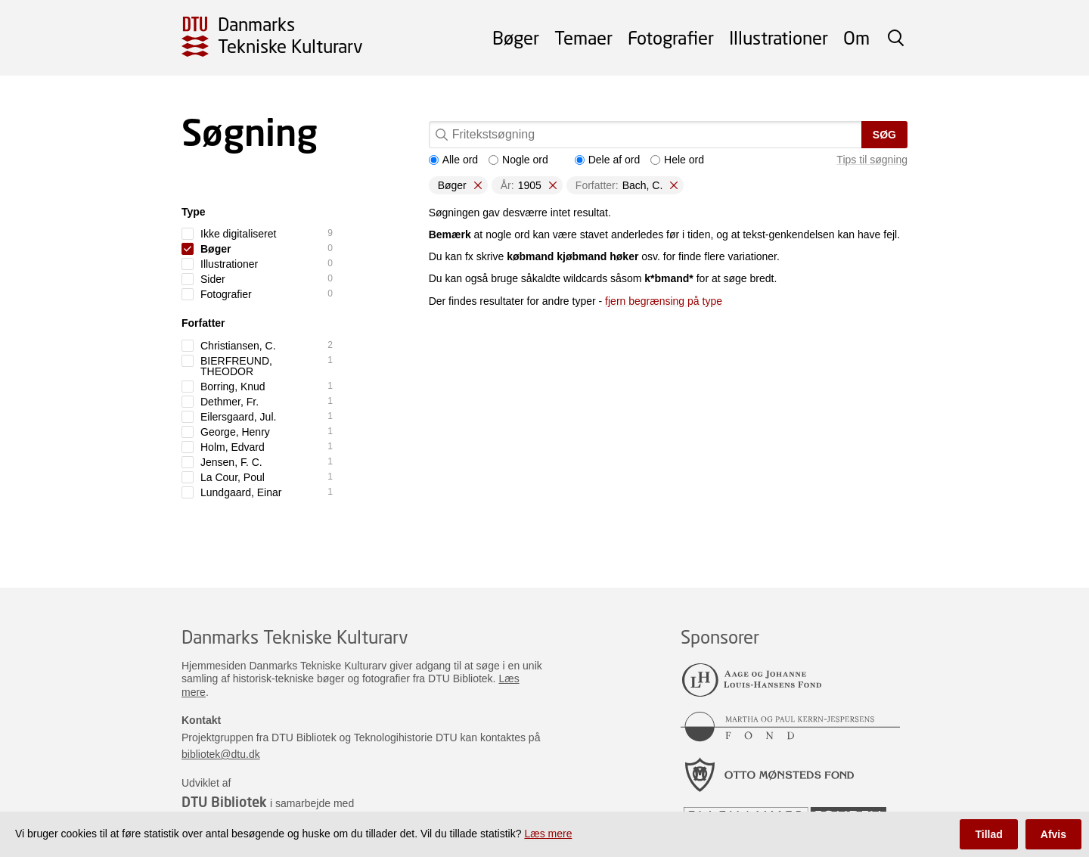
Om (856, 37)
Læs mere (548, 834)
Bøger (515, 37)
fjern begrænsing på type (663, 301)
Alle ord (453, 160)
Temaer (583, 37)
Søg (884, 135)
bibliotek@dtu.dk (221, 754)
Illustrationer (778, 37)
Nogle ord (518, 160)
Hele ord (677, 160)
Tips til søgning (872, 160)
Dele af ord (607, 160)
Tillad (988, 834)
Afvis (1053, 834)
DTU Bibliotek (224, 801)
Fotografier (671, 37)
